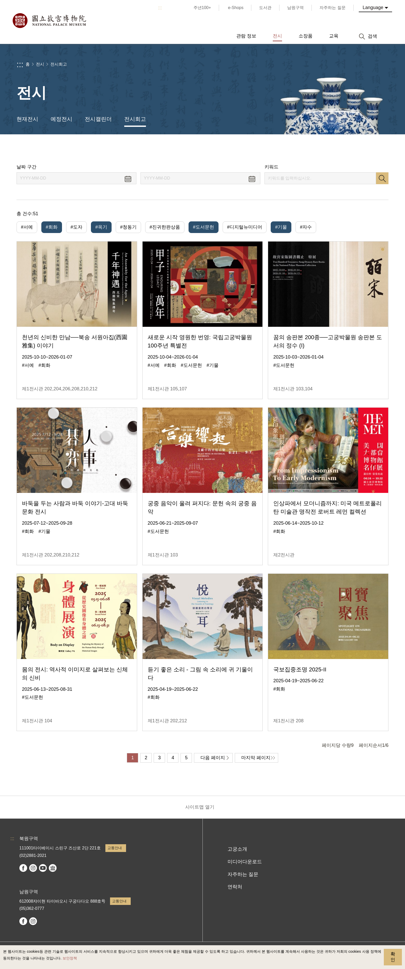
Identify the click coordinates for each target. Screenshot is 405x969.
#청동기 (128, 227)
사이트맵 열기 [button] (199, 807)
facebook (23, 868)
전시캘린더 (98, 119)
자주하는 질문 (243, 874)
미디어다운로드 (245, 861)
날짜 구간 (26, 166)
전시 (40, 64)
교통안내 (114, 848)
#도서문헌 (203, 227)
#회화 (52, 227)
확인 (393, 956)
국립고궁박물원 (49, 20)
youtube (43, 868)
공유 (332, 149)
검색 (382, 178)
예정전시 (61, 119)
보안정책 (70, 958)
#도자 (76, 227)
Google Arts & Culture (53, 868)
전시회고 (58, 64)
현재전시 (27, 119)
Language (373, 7)
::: (160, 7)
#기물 (281, 227)
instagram (33, 868)
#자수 (306, 227)
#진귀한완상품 (165, 227)
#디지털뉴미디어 (244, 227)
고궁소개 (237, 849)
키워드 (271, 166)
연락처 (235, 886)
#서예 (27, 227)
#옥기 (101, 227)
